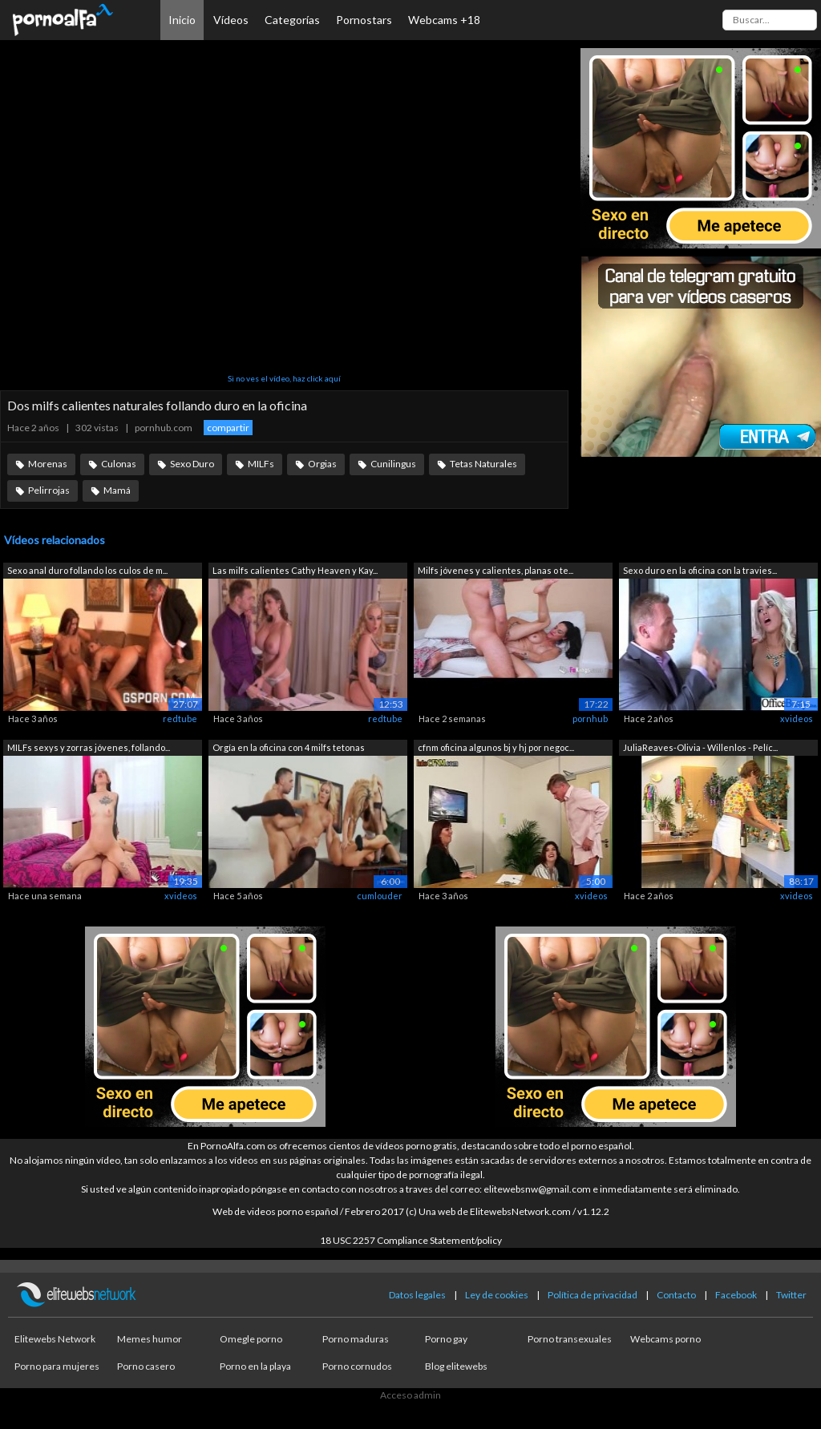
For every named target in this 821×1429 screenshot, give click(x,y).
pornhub (590, 718)
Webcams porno (665, 1339)
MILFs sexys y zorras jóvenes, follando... (88, 747)
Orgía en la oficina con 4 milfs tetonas (288, 747)
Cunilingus (393, 464)
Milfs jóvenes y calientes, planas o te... (495, 570)
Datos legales (417, 1295)
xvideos (796, 718)
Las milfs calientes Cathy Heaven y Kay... (295, 570)
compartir (228, 428)
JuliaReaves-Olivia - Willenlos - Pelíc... (700, 747)
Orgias (322, 464)
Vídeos (231, 19)
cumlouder (379, 895)
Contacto (676, 1295)
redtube (180, 718)
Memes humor (149, 1339)
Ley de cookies (496, 1295)
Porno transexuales (570, 1339)
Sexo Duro (192, 464)
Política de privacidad (592, 1295)
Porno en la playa (255, 1366)
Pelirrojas (49, 490)
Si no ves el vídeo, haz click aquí (284, 378)
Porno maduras (355, 1339)
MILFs (261, 464)
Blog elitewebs (456, 1366)
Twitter (791, 1295)
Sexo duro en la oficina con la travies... (700, 570)
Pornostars (364, 19)
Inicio (182, 19)
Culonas (118, 464)
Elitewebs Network (54, 1339)
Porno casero (146, 1366)
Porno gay (446, 1339)
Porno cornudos (357, 1366)
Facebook (736, 1295)
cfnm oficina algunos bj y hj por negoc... (496, 747)
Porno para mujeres (56, 1366)
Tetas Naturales (483, 464)
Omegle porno (251, 1339)
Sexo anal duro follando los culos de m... (87, 570)
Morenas (47, 464)
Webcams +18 (444, 19)
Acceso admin (410, 1395)
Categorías (292, 19)
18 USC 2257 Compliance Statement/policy (411, 1240)
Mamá (117, 490)
